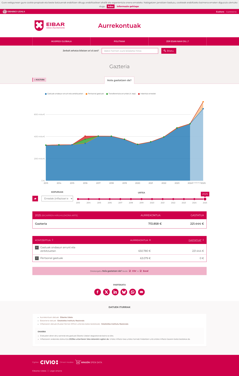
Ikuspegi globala (61, 41)
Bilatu (170, 50)
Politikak (119, 41)
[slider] (205, 199)
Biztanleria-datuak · (62, 317)
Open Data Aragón (88, 358)
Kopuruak (57, 192)
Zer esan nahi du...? (177, 41)
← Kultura (39, 80)
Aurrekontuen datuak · (56, 314)
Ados (110, 6)
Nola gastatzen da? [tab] (119, 80)
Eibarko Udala (49, 25)
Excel (145, 267)
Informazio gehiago (128, 6)
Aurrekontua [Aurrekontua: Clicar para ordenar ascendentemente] (171, 240)
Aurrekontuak (119, 25)
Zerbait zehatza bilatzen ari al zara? (81, 50)
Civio (49, 359)
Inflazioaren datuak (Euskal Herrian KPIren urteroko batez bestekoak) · (84, 321)
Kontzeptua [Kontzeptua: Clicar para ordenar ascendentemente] (43, 240)
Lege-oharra (56, 367)
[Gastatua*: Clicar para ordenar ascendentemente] (196, 240)
